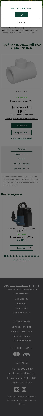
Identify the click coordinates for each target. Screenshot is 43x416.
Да (21, 14)
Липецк (21, 22)
